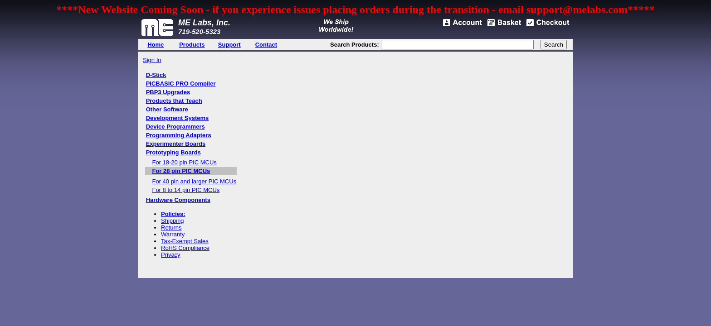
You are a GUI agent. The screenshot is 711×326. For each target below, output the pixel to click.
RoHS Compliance (185, 247)
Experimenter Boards (176, 143)
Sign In (152, 60)
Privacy (170, 254)
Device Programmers (175, 126)
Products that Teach (174, 100)
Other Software (167, 109)
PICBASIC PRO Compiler (181, 83)
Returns (171, 227)
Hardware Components (178, 200)
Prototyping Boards (173, 152)
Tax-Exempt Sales (185, 241)
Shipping (172, 220)
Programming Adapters (178, 135)
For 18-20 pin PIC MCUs (184, 162)
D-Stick (156, 75)
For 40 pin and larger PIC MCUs (194, 181)
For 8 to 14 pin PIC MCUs (185, 190)
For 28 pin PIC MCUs (181, 171)
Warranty (173, 234)
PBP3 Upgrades (168, 92)
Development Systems (177, 118)
